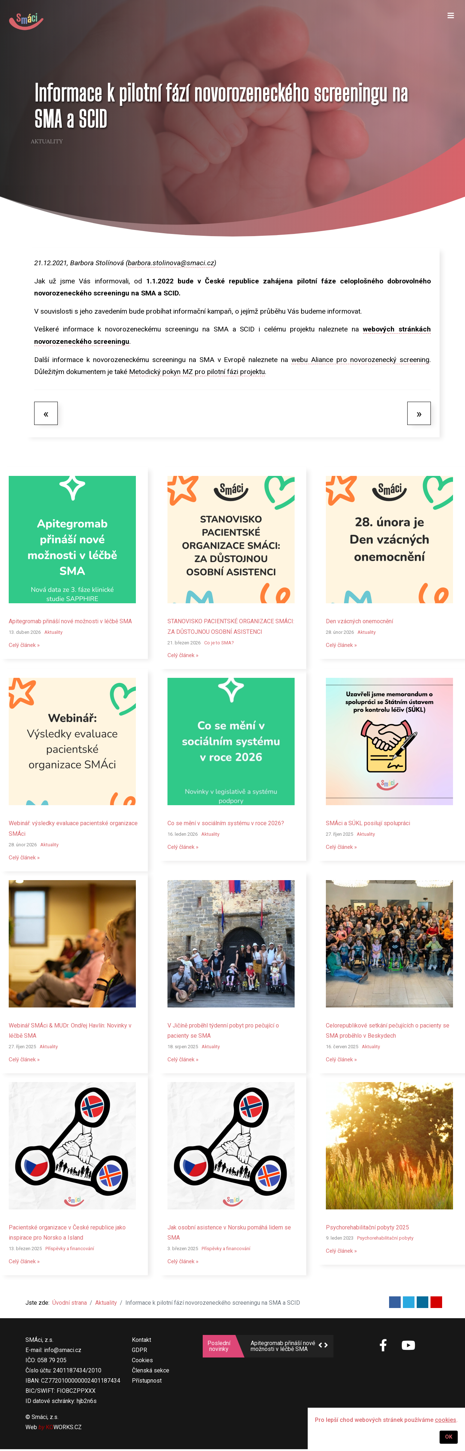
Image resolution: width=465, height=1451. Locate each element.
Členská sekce (150, 1372)
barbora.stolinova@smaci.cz (171, 263)
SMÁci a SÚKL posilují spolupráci (368, 823)
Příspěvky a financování (69, 1250)
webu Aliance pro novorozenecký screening (360, 359)
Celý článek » (25, 645)
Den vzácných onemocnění (359, 621)
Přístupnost (147, 1382)
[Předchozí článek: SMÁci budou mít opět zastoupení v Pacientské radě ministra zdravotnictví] (46, 413)
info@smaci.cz (62, 1351)
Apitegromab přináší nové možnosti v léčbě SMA (70, 621)
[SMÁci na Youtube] (408, 1348)
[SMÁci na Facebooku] (383, 1351)
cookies (445, 1419)
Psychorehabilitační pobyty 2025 (367, 1228)
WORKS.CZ (64, 1429)
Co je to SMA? (219, 642)
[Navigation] (451, 22)
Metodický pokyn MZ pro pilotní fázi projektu (197, 371)
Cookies (142, 1362)
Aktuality (47, 141)
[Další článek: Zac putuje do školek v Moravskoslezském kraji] (419, 413)
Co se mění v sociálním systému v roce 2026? (225, 823)
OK (448, 1437)
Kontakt (141, 1341)
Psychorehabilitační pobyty (385, 1239)
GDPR (139, 1351)
